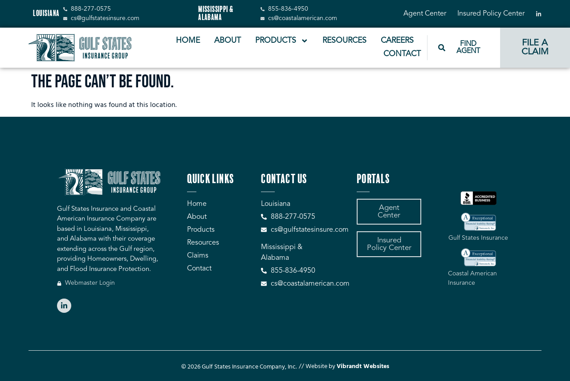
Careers (397, 41)
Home (188, 41)
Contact (402, 54)
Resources (344, 41)
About (227, 41)
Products (282, 41)
